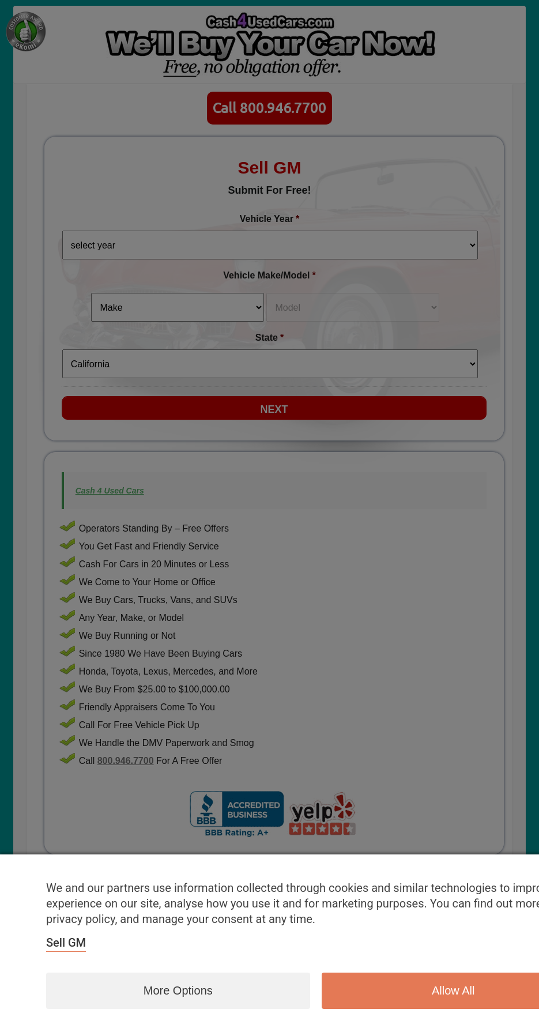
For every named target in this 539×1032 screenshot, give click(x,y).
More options (178, 990)
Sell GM (66, 943)
